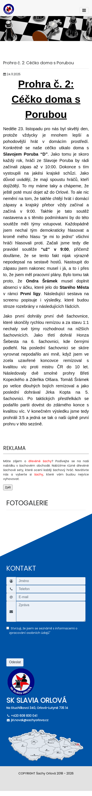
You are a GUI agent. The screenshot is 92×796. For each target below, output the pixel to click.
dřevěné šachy (40, 461)
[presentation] (38, 649)
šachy (38, 474)
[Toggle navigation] (84, 10)
